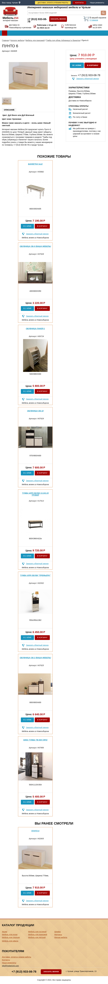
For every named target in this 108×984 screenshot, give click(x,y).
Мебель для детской (36, 937)
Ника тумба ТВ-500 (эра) (35, 740)
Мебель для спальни (11, 937)
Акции (4, 932)
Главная (5, 40)
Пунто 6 (35, 831)
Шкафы (57, 932)
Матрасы (58, 934)
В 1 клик (76, 65)
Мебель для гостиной (37, 932)
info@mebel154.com (10, 966)
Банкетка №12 (35, 164)
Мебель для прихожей (35, 40)
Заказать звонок (58, 19)
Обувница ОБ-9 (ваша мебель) (35, 246)
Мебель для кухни (9, 934)
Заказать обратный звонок (87, 79)
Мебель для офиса (10, 941)
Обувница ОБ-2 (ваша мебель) (35, 658)
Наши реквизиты (97, 3)
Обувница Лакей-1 (35, 329)
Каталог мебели (17, 40)
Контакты (79, 3)
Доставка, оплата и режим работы (53, 3)
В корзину (92, 65)
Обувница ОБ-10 (35, 411)
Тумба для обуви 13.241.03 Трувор (35, 494)
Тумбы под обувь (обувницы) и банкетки (63, 40)
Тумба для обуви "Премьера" (35, 575)
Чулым (15, 3)
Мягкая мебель (60, 937)
